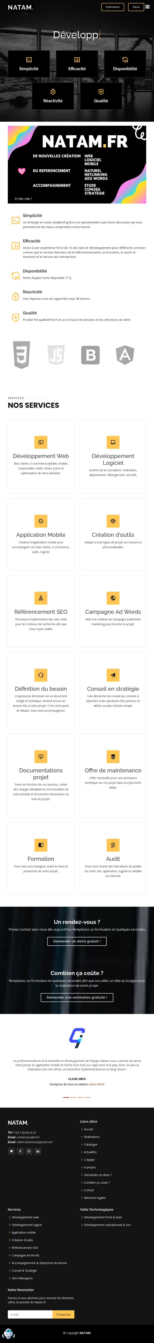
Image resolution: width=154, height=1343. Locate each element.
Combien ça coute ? (97, 1182)
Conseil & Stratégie (24, 1270)
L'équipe (89, 1159)
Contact (89, 1190)
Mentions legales (95, 1197)
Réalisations (92, 1136)
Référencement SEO (25, 1247)
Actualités (90, 1152)
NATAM (21, 7)
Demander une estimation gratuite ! (77, 997)
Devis (136, 7)
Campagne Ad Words (25, 1255)
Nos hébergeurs (22, 1278)
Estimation (113, 7)
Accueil (88, 1129)
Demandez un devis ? (98, 1175)
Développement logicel (27, 1224)
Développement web (25, 1217)
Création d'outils (22, 1240)
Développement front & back (103, 1217)
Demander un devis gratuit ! (77, 941)
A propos (90, 1167)
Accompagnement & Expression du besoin (39, 1263)
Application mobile (24, 1232)
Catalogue (90, 1144)
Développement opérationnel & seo (107, 1224)
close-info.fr (96, 1084)
